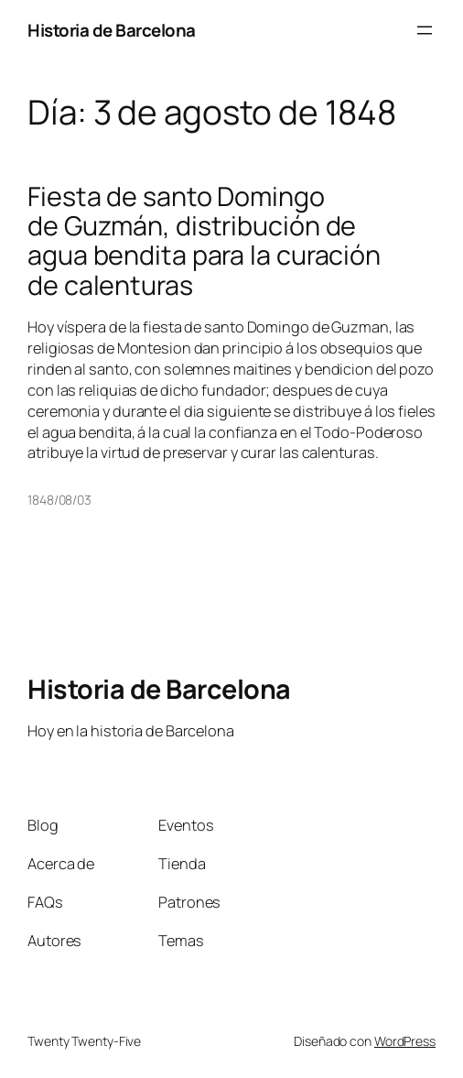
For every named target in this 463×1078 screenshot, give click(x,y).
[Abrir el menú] (425, 30)
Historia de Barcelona (111, 30)
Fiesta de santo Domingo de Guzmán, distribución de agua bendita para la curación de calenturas (204, 240)
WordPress (405, 1041)
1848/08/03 (59, 499)
